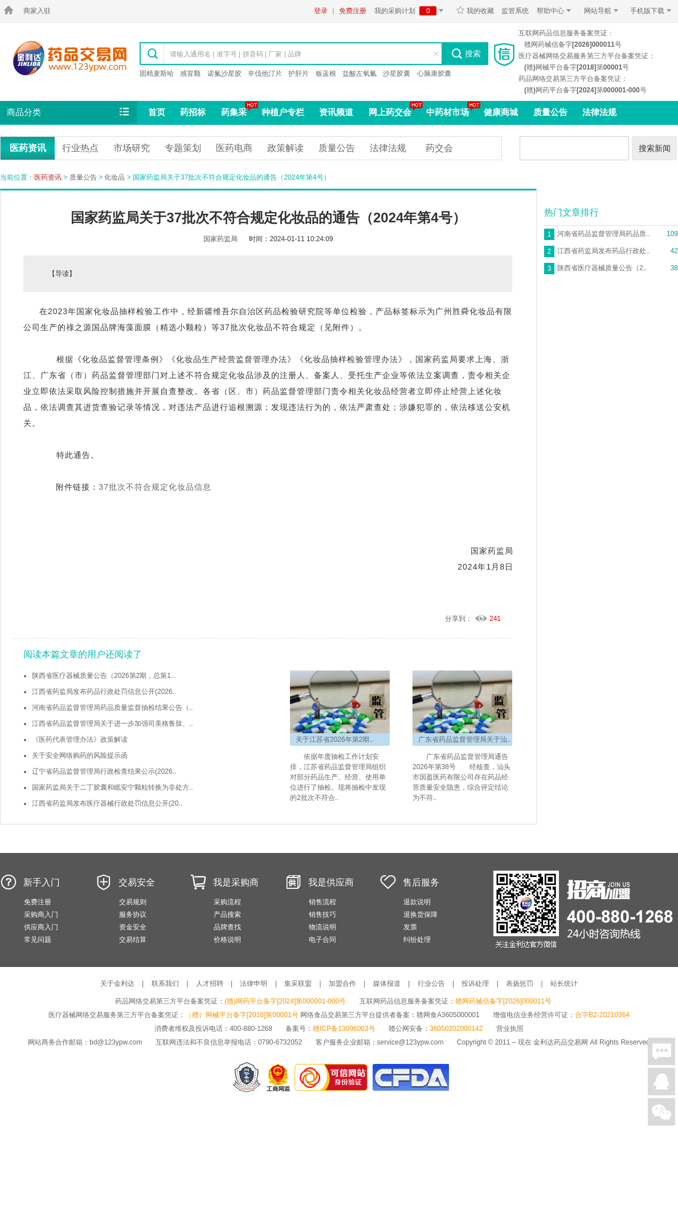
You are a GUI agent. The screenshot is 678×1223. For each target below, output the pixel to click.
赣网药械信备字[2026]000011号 (503, 1001)
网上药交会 (390, 112)
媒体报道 (387, 984)
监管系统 (515, 11)
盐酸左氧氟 (359, 74)
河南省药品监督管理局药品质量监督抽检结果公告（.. (112, 708)
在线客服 (661, 1081)
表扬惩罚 (519, 984)
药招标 (193, 112)
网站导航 (603, 11)
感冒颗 (190, 74)
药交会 (439, 148)
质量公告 (550, 112)
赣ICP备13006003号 (344, 1029)
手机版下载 (652, 11)
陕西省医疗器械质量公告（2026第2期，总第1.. (103, 676)
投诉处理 (475, 984)
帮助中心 (556, 11)
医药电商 (234, 148)
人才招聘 (209, 984)
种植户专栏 (283, 112)
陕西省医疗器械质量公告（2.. (602, 268)
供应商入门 (41, 927)
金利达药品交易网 (70, 58)
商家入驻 (37, 11)
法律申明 (253, 984)
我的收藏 (475, 11)
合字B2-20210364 (602, 1015)
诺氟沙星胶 (224, 74)
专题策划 (183, 148)
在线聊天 (661, 1051)
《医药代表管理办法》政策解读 (80, 739)
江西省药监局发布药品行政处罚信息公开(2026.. (104, 692)
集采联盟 (298, 984)
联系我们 (165, 984)
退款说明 (417, 902)
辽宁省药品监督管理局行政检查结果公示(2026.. (104, 771)
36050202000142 (456, 1029)
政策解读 (285, 148)
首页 (156, 112)
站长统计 (564, 984)
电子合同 (322, 940)
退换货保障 (420, 915)
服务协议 (132, 915)
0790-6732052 (281, 1042)
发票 (410, 927)
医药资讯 (28, 148)
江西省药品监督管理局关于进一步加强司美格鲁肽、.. (112, 724)
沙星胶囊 (396, 74)
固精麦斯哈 (157, 74)
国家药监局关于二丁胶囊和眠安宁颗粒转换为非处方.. (112, 787)
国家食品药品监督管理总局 (410, 1077)
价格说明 (227, 940)
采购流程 (227, 902)
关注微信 (661, 1112)
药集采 (234, 112)
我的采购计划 (410, 11)
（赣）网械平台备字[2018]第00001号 (242, 1015)
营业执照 (510, 1029)
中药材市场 (447, 112)
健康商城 (501, 112)
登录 (321, 11)
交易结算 (132, 940)
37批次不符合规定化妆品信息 (155, 486)
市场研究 (131, 148)
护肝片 (298, 74)
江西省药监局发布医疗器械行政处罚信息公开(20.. (107, 803)
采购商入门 (41, 915)
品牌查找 (227, 927)
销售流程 (322, 902)
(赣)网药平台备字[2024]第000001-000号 (285, 1001)
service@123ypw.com (410, 1042)
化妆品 (114, 177)
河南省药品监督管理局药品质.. (603, 234)
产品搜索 (227, 915)
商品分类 (69, 112)
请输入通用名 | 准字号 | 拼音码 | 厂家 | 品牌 (235, 54)
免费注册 (352, 11)
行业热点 (80, 148)
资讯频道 (336, 112)
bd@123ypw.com (115, 1042)
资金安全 (132, 927)
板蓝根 (326, 74)
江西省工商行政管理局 (279, 1077)
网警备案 (247, 1077)
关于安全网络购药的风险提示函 (80, 755)
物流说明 (322, 927)
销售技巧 (322, 915)
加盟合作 (342, 984)
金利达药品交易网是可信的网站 (333, 1077)
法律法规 (599, 112)
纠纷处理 (417, 940)
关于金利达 (117, 984)
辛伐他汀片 (265, 74)
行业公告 (431, 984)
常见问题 (37, 940)
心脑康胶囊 (434, 74)
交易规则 (132, 902)
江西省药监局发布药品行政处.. (603, 251)
